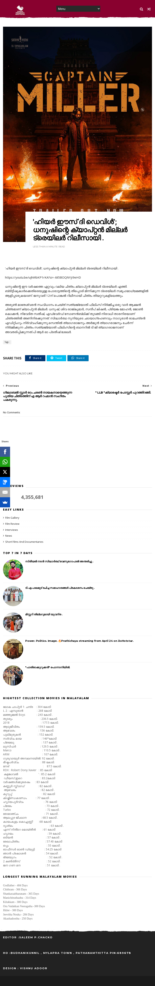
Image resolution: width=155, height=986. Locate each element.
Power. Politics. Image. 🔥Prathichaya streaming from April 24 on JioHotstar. (79, 640)
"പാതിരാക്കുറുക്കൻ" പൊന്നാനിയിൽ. (47, 667)
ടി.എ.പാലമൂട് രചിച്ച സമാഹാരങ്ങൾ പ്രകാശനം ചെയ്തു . (60, 587)
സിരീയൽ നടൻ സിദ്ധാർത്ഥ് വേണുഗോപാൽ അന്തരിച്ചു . (59, 561)
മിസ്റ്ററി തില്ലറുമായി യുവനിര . (43, 614)
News (8, 535)
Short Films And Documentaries (24, 542)
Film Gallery (12, 517)
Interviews (11, 530)
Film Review (12, 524)
